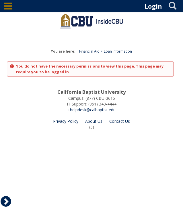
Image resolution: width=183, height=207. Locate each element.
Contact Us (119, 121)
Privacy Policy (65, 121)
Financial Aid (89, 51)
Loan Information (118, 51)
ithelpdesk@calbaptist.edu (92, 109)
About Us (93, 121)
